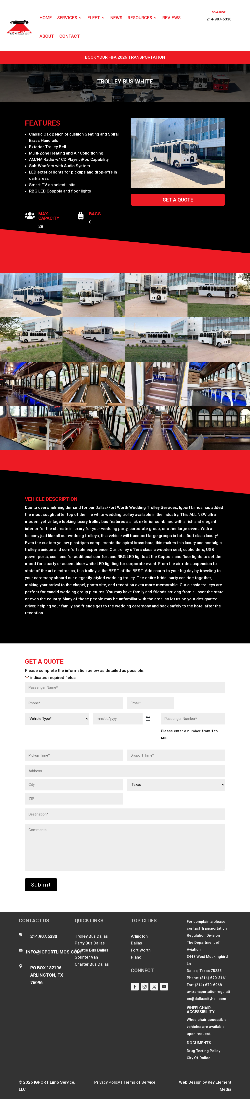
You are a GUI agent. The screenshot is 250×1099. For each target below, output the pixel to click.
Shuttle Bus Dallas (91, 950)
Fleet (93, 17)
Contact (69, 36)
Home (46, 17)
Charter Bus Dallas (92, 964)
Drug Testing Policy (203, 1051)
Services (67, 17)
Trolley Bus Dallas (91, 936)
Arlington (139, 936)
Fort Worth (141, 950)
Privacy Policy (107, 1082)
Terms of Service (139, 1082)
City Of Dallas (198, 1058)
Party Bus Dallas (90, 943)
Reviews (171, 17)
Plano (136, 957)
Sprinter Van (86, 957)
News (116, 17)
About (47, 36)
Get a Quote (178, 200)
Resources (140, 17)
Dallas (136, 943)
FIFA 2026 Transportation (137, 57)
